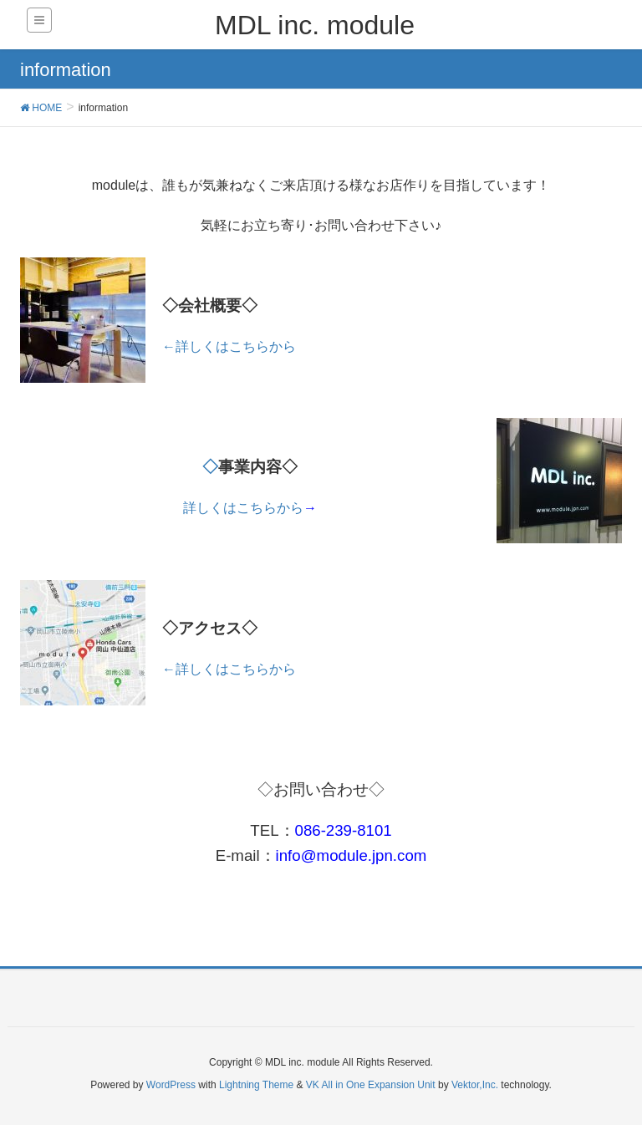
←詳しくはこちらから (229, 346)
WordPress (171, 1085)
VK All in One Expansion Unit (371, 1085)
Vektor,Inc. (474, 1085)
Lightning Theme (256, 1085)
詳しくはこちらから (250, 508)
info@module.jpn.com (351, 855)
